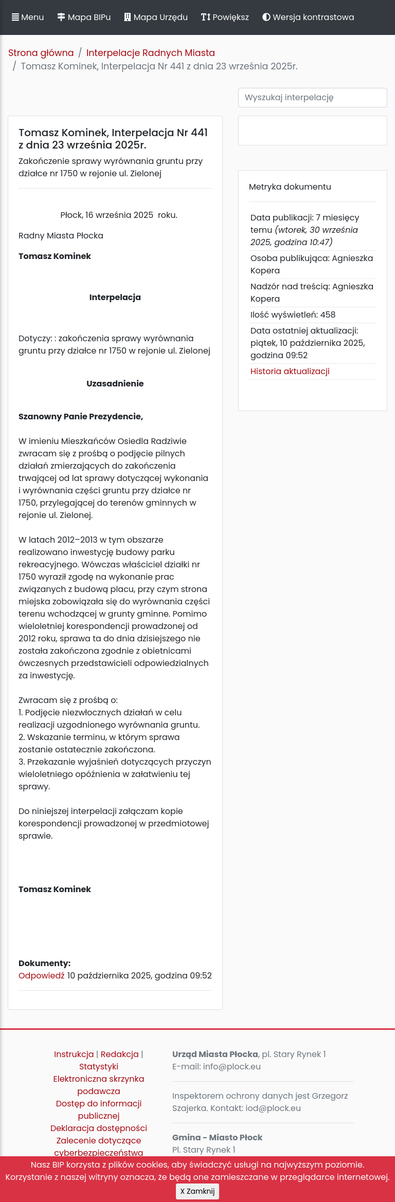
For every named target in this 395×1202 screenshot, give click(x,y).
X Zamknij (198, 1191)
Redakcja (120, 1054)
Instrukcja (74, 1054)
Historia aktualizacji (290, 371)
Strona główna (41, 53)
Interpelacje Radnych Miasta (150, 53)
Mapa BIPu (84, 17)
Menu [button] (28, 17)
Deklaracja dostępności (98, 1128)
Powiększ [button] (225, 17)
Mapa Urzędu (156, 17)
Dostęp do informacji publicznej (99, 1110)
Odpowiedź (42, 976)
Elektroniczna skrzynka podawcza (99, 1085)
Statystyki (98, 1066)
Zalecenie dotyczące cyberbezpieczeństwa (98, 1147)
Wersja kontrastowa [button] (308, 17)
